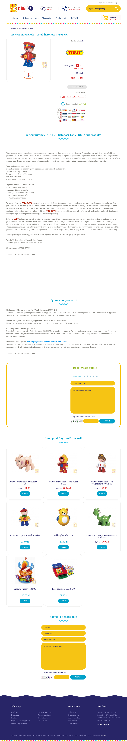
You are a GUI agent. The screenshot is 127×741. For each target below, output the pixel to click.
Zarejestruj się (111, 3)
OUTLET (74, 18)
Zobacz (25, 494)
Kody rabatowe (43, 718)
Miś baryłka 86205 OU (63, 535)
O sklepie (14, 712)
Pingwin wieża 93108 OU (25, 589)
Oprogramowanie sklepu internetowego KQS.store (73, 736)
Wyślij (107, 421)
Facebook (30, 8)
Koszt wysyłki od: (76, 104)
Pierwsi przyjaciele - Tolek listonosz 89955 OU (46, 342)
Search (117, 8)
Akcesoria (46, 18)
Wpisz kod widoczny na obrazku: (84, 417)
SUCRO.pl (104, 736)
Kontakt (14, 718)
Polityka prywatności (19, 723)
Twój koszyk (73, 723)
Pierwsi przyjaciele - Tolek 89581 (25, 535)
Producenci (60, 18)
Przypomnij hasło (74, 718)
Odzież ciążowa (30, 18)
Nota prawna (42, 721)
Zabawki (14, 18)
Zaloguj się (101, 3)
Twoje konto (73, 721)
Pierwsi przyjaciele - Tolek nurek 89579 (63, 482)
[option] (28, 54)
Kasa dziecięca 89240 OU (63, 589)
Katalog (13, 28)
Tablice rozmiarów (44, 715)
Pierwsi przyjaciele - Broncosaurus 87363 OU (101, 536)
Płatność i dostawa (44, 712)
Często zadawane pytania (20, 721)
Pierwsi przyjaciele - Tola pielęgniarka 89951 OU (102, 482)
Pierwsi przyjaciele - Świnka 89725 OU (25, 482)
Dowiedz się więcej (103, 724)
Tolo (31, 28)
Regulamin (15, 715)
